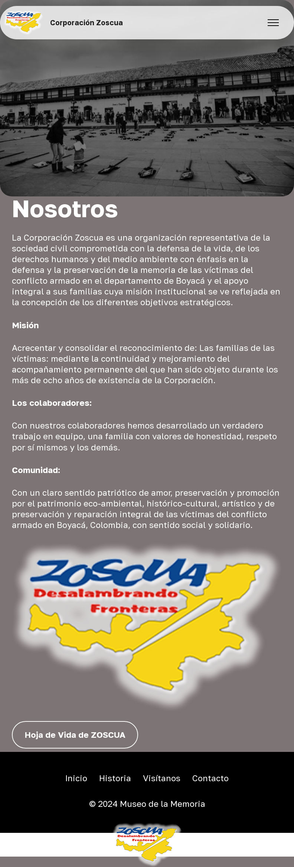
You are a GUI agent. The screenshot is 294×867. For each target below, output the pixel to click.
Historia (115, 778)
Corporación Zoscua (86, 22)
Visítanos (161, 778)
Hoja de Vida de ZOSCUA (74, 735)
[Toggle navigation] (273, 22)
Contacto (210, 778)
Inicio (76, 778)
